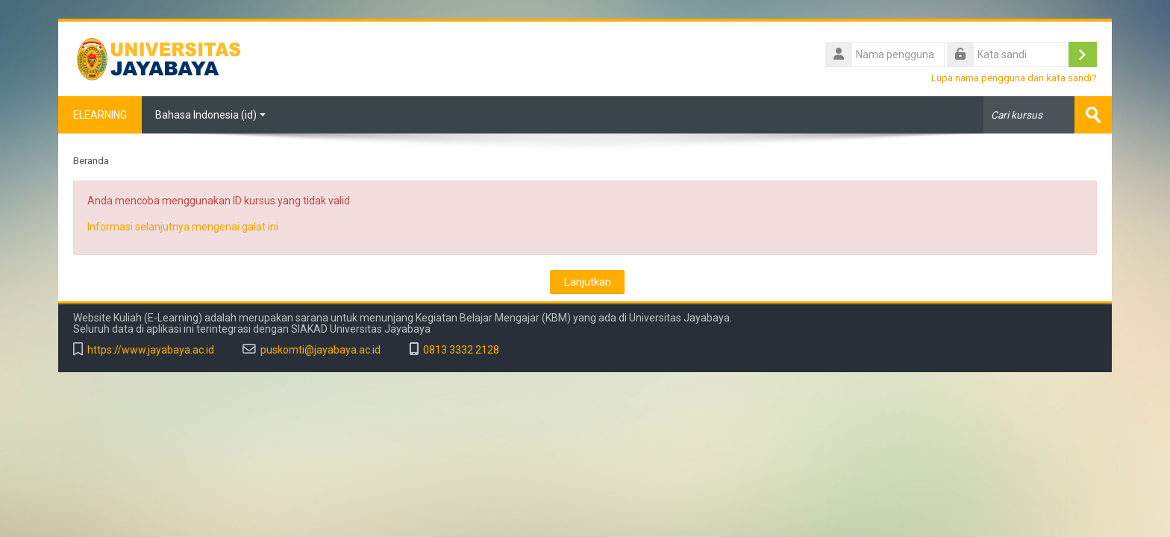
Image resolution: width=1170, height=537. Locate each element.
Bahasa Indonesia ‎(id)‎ (210, 115)
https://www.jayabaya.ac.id (150, 350)
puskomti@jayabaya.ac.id (320, 350)
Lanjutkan (587, 282)
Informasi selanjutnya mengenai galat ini (182, 227)
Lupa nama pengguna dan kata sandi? (1014, 78)
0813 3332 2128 (461, 350)
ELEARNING (100, 115)
